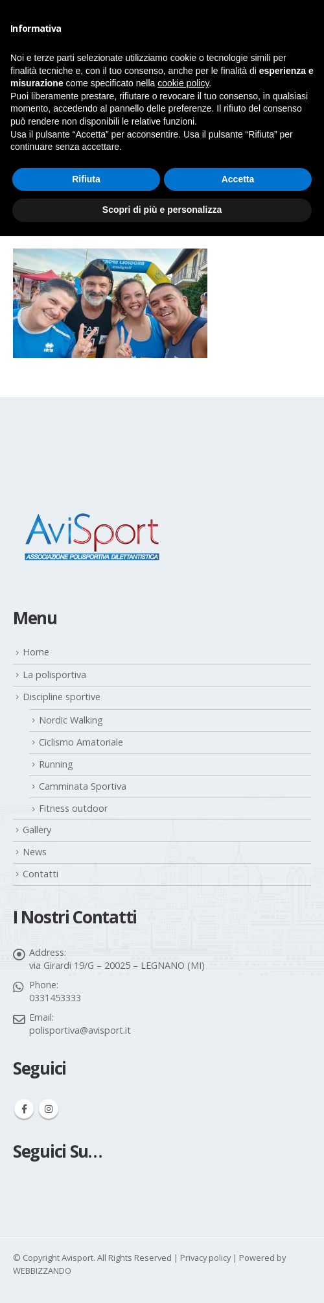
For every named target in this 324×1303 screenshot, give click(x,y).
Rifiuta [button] (86, 179)
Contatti (40, 874)
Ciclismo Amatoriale (81, 742)
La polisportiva (54, 674)
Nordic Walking (71, 720)
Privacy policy (205, 1257)
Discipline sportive (61, 696)
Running (56, 764)
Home (36, 652)
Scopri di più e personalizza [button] (162, 209)
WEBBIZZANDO (42, 1270)
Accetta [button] (238, 179)
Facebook (24, 1109)
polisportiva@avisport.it (80, 1030)
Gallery (37, 829)
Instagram (48, 1109)
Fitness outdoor (73, 808)
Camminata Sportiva (82, 786)
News (35, 852)
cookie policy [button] (183, 83)
